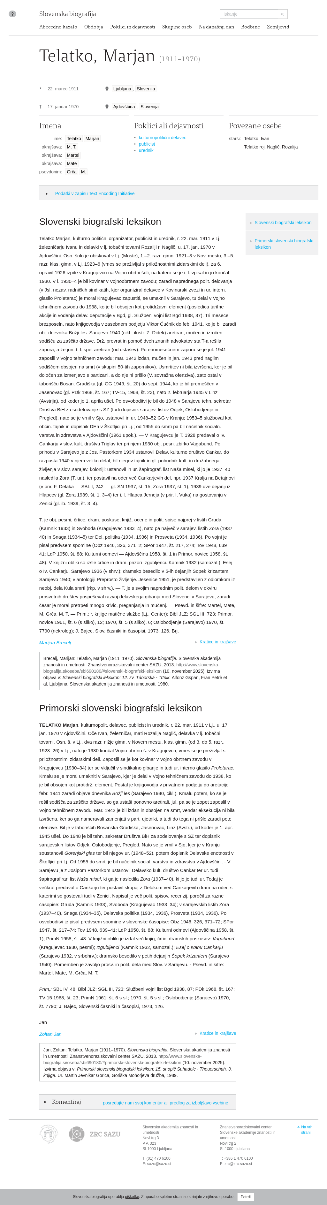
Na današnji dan (216, 27)
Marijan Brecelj (55, 642)
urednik (146, 150)
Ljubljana (122, 88)
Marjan (92, 138)
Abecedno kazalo (58, 27)
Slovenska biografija (67, 14)
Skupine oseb (177, 27)
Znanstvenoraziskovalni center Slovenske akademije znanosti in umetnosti (248, 1132)
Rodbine (250, 27)
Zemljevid (278, 27)
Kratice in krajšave (218, 641)
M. (83, 171)
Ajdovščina (124, 106)
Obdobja (93, 27)
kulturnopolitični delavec (162, 137)
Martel (73, 155)
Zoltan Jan (50, 1034)
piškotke (132, 1196)
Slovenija (146, 88)
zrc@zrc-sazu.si (238, 1164)
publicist (147, 144)
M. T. (71, 146)
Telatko (74, 138)
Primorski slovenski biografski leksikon (284, 244)
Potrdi (246, 1197)
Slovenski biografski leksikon (283, 222)
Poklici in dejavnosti (132, 27)
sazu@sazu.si (159, 1164)
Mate (72, 163)
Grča (71, 171)
